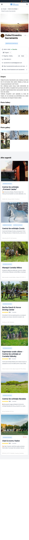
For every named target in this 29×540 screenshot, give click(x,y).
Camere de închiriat (7, 225)
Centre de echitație (12, 9)
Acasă (4, 9)
